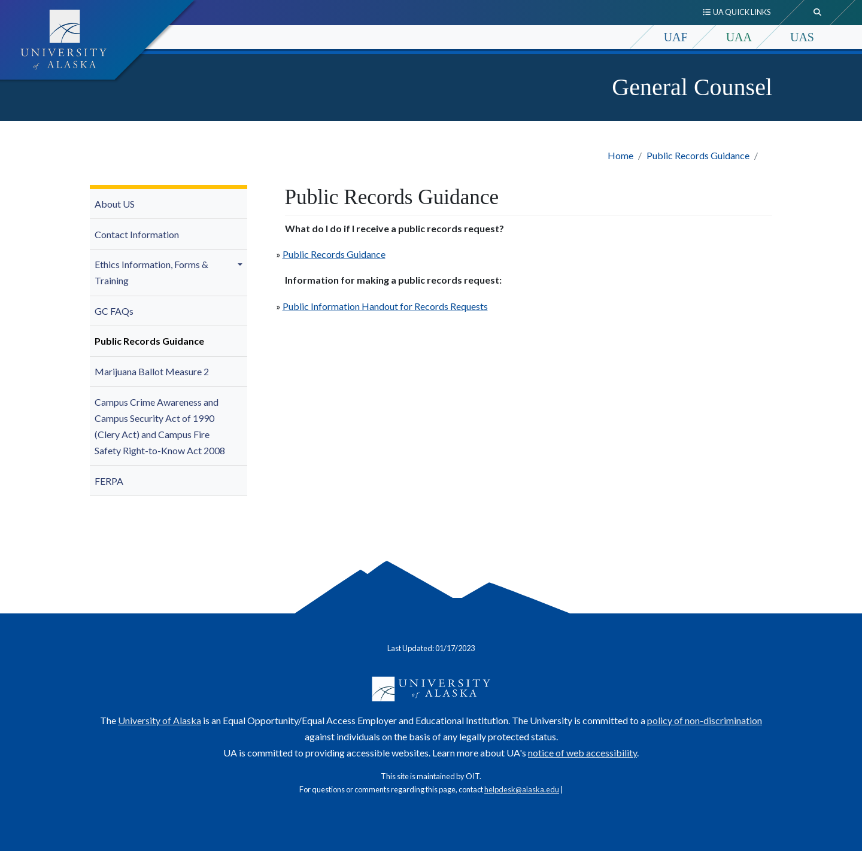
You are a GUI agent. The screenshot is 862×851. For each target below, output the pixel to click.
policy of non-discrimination (704, 720)
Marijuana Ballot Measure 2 (152, 371)
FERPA (109, 481)
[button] (242, 264)
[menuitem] (168, 204)
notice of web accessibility (582, 752)
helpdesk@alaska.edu (521, 789)
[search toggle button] (817, 12)
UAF (676, 37)
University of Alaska (159, 720)
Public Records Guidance (697, 155)
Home (620, 155)
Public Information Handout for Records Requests (385, 306)
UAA (739, 37)
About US (115, 203)
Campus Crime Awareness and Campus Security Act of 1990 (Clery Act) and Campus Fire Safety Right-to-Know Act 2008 (160, 426)
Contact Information (137, 234)
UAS (802, 37)
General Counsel (692, 87)
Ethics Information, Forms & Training (151, 272)
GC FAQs (114, 311)
